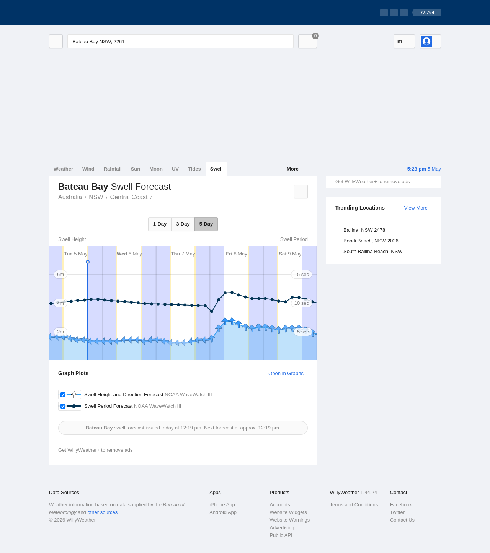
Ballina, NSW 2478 (364, 230)
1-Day (160, 224)
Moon (156, 169)
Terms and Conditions (354, 504)
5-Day (206, 224)
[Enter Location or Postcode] (180, 41)
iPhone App (222, 504)
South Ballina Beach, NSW (373, 251)
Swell (216, 169)
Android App (223, 512)
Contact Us (402, 520)
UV (175, 169)
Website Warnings (290, 520)
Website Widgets (288, 512)
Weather (63, 169)
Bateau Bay (156, 197)
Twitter (397, 512)
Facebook (401, 504)
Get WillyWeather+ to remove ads (372, 181)
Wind (88, 169)
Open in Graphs (286, 373)
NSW (96, 197)
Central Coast (129, 197)
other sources (102, 512)
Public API (281, 535)
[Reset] (273, 41)
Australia (70, 197)
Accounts (280, 504)
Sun (135, 169)
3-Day (182, 224)
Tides (194, 169)
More (293, 169)
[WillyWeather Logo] (85, 13)
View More (416, 208)
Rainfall (113, 169)
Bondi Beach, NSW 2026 (371, 241)
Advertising (282, 527)
